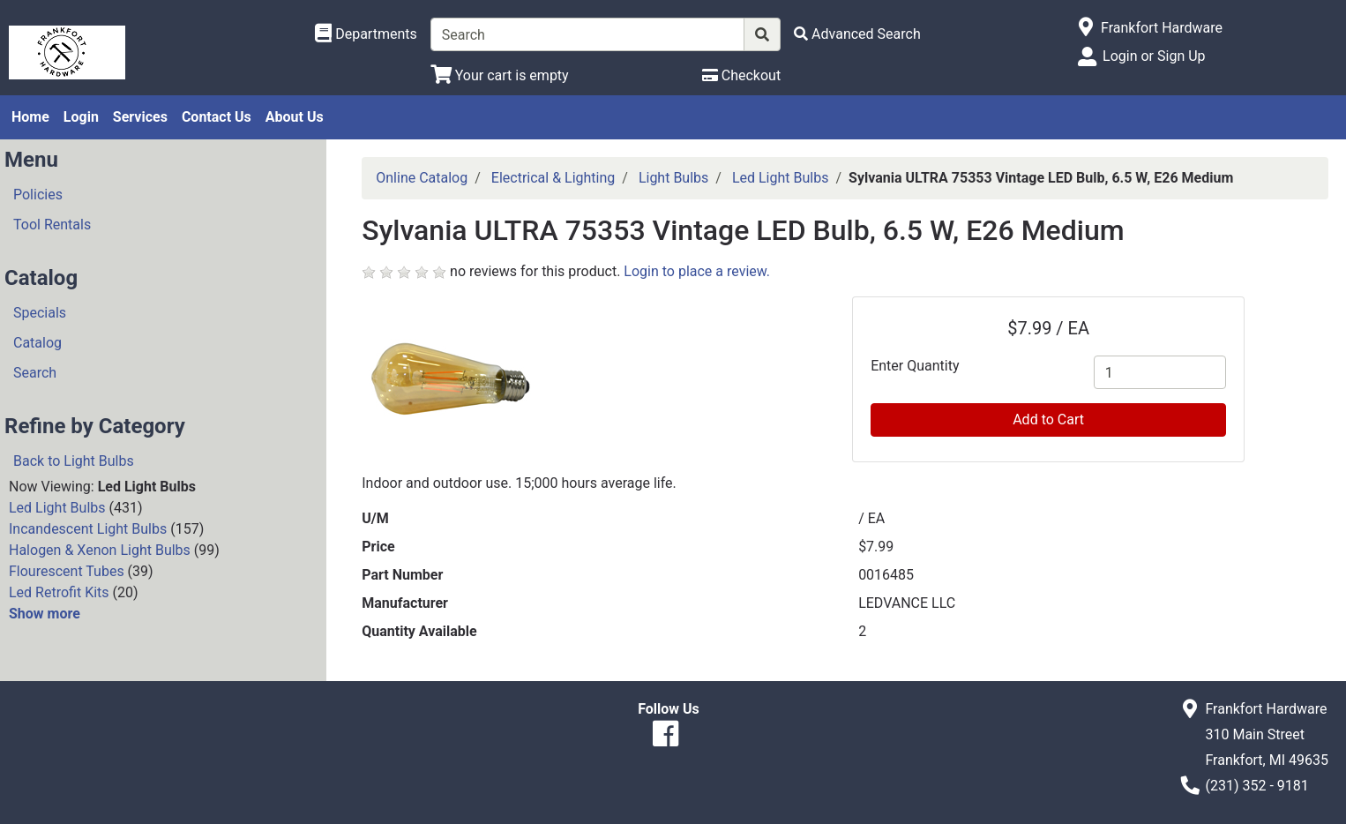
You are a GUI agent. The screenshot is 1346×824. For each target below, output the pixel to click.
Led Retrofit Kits (59, 592)
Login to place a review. (697, 271)
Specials (39, 312)
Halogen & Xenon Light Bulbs (100, 550)
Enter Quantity (915, 365)
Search (34, 372)
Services (140, 117)
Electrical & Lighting (553, 177)
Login (81, 117)
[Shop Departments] (366, 34)
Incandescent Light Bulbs (88, 529)
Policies (38, 194)
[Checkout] (741, 75)
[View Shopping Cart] (499, 75)
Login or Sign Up (1154, 56)
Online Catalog (421, 177)
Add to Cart (1048, 419)
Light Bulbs (673, 177)
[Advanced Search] (857, 34)
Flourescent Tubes (66, 571)
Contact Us (216, 117)
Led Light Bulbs (57, 507)
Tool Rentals (52, 224)
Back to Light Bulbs (73, 461)
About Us (294, 117)
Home (30, 117)
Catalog (37, 342)
